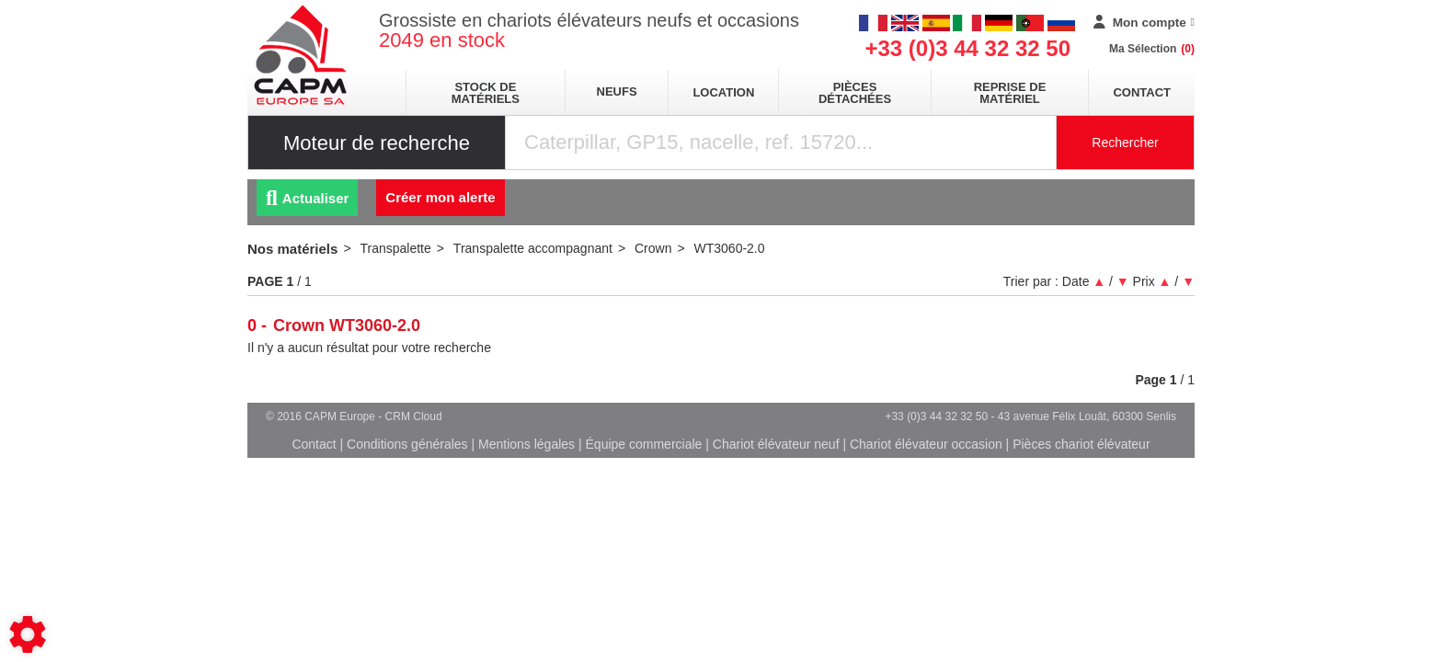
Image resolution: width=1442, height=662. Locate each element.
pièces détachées (854, 93)
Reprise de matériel (1010, 93)
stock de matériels (486, 93)
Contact (1142, 92)
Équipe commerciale (644, 444)
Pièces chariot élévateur (1081, 444)
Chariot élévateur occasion (926, 444)
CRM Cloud (413, 416)
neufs (617, 91)
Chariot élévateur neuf (776, 444)
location (723, 92)
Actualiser (307, 198)
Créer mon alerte (440, 197)
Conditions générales (407, 444)
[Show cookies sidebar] (27, 634)
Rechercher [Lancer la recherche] (1125, 142)
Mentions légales (526, 444)
